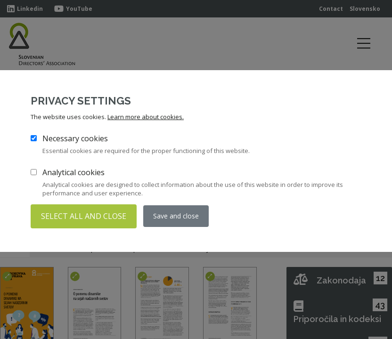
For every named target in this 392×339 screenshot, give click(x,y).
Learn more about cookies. (145, 117)
